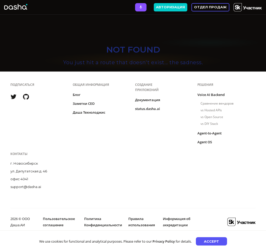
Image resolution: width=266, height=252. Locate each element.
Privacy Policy (164, 241)
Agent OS (204, 142)
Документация (147, 100)
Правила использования (141, 221)
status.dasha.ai (147, 108)
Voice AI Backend (211, 94)
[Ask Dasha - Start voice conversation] (141, 7)
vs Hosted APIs (211, 110)
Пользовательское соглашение (59, 221)
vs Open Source (212, 117)
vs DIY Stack (209, 123)
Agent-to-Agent (209, 133)
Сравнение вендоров (217, 103)
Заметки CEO (84, 103)
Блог (77, 94)
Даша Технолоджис (89, 112)
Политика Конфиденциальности (103, 221)
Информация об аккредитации (176, 221)
